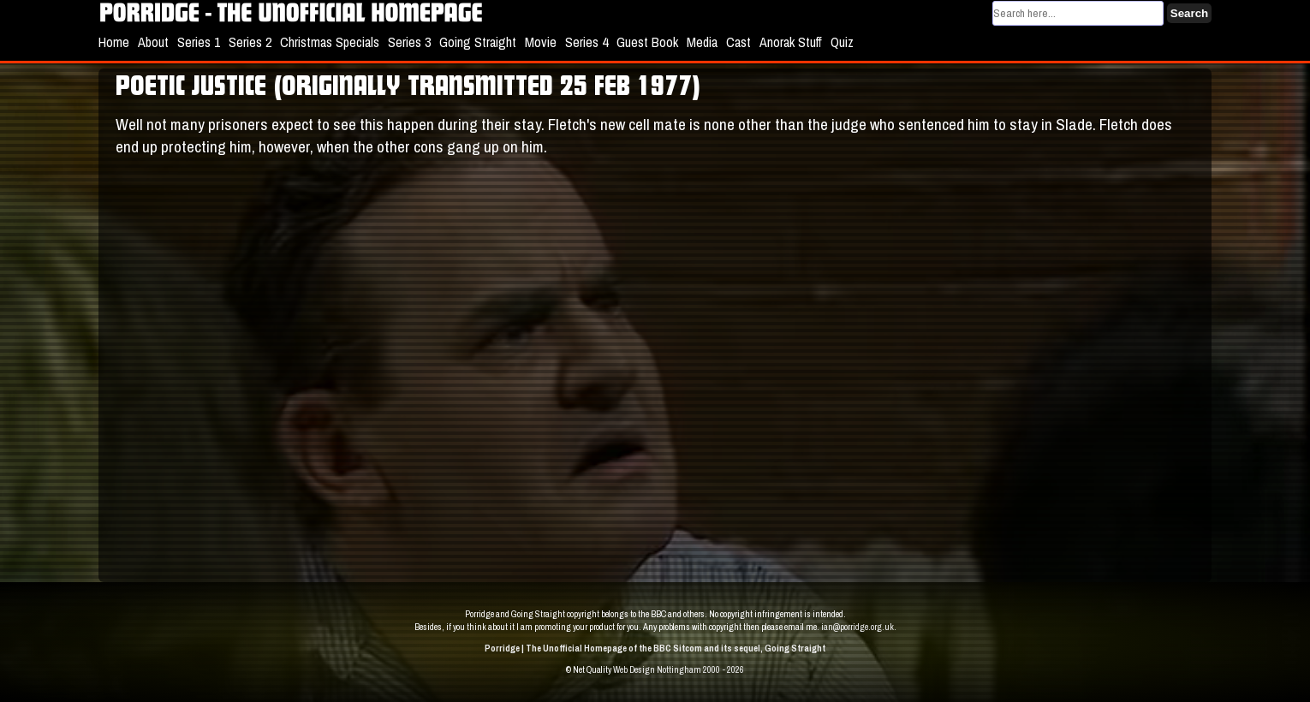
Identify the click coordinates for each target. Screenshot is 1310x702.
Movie (541, 42)
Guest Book (647, 42)
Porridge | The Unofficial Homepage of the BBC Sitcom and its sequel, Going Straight (655, 648)
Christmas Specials (329, 42)
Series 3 (409, 42)
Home (113, 42)
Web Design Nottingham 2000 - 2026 (678, 669)
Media (702, 42)
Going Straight (477, 42)
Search (1189, 13)
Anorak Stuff (790, 42)
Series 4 (586, 42)
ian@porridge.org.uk (857, 627)
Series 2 (250, 42)
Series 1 (198, 42)
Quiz (842, 42)
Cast (738, 42)
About (153, 42)
